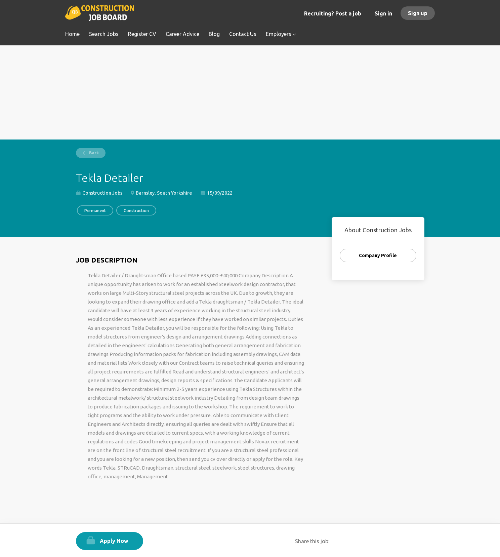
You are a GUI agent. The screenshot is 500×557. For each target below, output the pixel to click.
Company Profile (378, 255)
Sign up (417, 13)
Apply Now (114, 541)
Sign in (383, 13)
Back (93, 153)
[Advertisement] (250, 92)
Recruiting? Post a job (332, 13)
